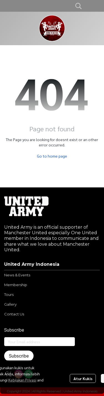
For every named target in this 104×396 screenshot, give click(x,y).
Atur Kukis (82, 378)
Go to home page (52, 155)
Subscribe (19, 356)
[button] (78, 6)
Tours (9, 294)
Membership (15, 284)
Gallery (10, 304)
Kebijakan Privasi (22, 379)
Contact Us (14, 314)
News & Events (17, 275)
